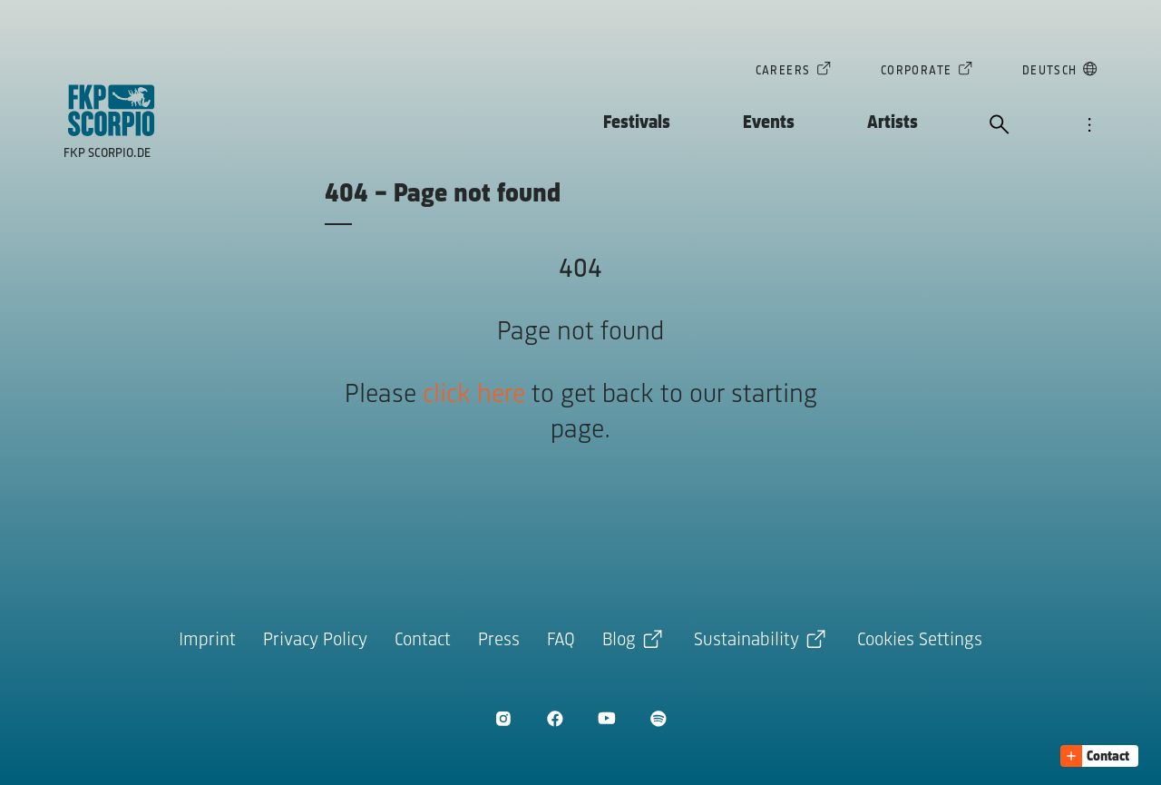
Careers (783, 73)
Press (499, 640)
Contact (423, 640)
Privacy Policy (315, 640)
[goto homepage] (111, 110)
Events (769, 122)
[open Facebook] (554, 718)
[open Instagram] (503, 718)
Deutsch (1050, 73)
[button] (1099, 756)
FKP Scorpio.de (107, 154)
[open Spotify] (658, 718)
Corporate (916, 73)
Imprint (207, 640)
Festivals (636, 122)
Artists (892, 122)
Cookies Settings (919, 640)
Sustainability (746, 641)
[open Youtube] (606, 718)
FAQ (561, 640)
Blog (619, 641)
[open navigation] (1089, 126)
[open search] (999, 126)
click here (474, 395)
